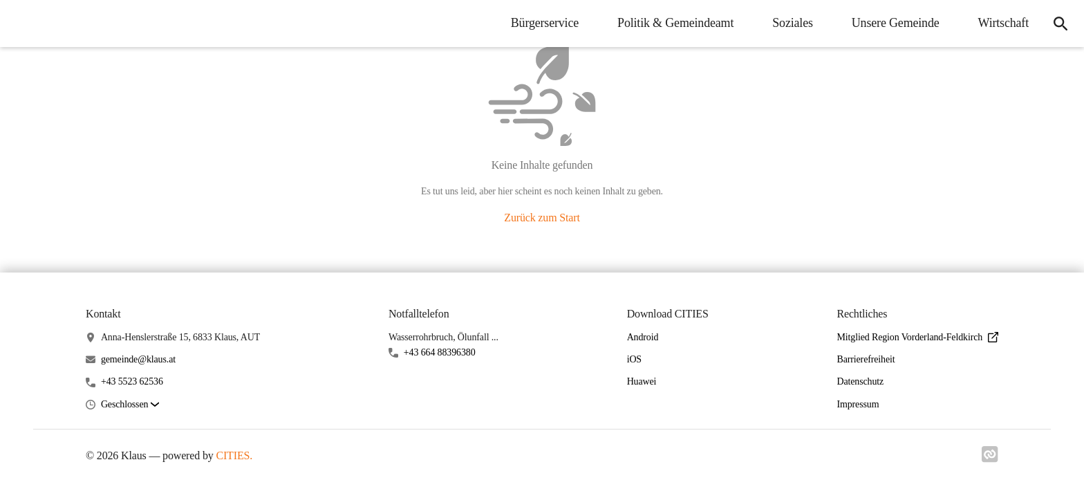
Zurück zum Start (541, 217)
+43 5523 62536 (132, 381)
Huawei (642, 381)
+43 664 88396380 (440, 352)
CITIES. (234, 455)
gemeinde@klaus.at (138, 359)
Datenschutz (860, 381)
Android (643, 337)
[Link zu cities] (990, 458)
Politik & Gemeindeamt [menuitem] (675, 23)
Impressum (858, 404)
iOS (634, 359)
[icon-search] (1060, 23)
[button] (130, 405)
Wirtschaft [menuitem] (1003, 23)
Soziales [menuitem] (792, 23)
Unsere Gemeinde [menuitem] (896, 23)
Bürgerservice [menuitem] (545, 23)
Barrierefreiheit (866, 359)
